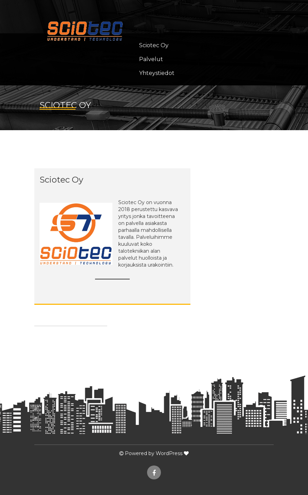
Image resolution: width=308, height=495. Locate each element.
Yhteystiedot (156, 73)
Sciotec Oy (154, 45)
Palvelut (151, 59)
